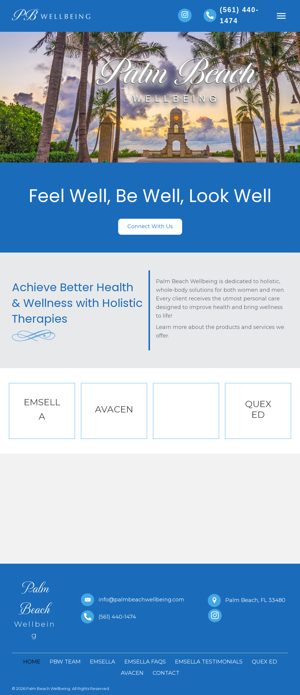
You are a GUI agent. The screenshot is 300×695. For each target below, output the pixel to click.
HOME (31, 661)
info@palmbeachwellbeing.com (141, 599)
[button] (185, 15)
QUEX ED (258, 409)
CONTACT (166, 673)
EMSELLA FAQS (145, 661)
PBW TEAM (65, 661)
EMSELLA (102, 661)
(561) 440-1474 (117, 617)
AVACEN (114, 409)
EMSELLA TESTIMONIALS (209, 661)
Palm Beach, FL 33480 (255, 600)
